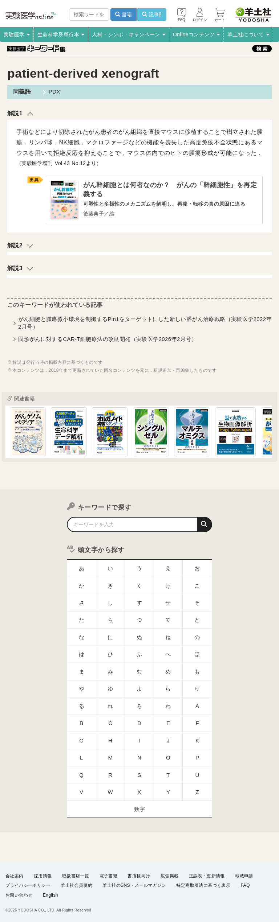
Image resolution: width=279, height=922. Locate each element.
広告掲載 (170, 875)
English (50, 895)
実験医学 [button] (17, 34)
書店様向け (139, 875)
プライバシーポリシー (27, 885)
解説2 (15, 247)
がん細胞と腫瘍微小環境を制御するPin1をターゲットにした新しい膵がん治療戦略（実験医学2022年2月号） (145, 324)
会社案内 (14, 875)
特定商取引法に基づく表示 (203, 885)
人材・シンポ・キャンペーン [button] (128, 34)
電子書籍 (109, 875)
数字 (139, 743)
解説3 (15, 270)
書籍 (123, 14)
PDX (51, 92)
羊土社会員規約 (76, 885)
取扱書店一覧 (75, 875)
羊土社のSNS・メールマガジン (134, 885)
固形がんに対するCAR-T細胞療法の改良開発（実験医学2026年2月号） (107, 340)
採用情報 (43, 875)
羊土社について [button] (248, 34)
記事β (152, 14)
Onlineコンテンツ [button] (196, 34)
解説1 (15, 113)
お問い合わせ (18, 895)
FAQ (245, 885)
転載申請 (244, 875)
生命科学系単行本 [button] (61, 34)
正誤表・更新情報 (207, 875)
